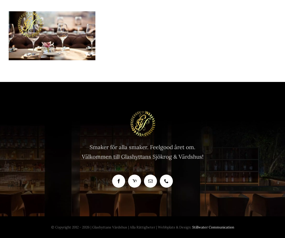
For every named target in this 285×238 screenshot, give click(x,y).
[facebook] (118, 181)
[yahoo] (134, 181)
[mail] (150, 181)
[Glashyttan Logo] (142, 113)
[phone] (166, 181)
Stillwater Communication (213, 227)
